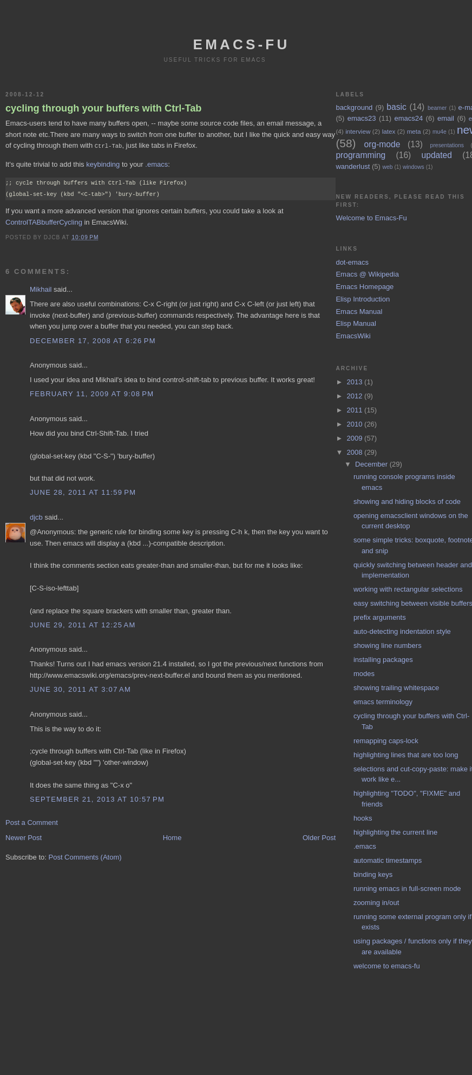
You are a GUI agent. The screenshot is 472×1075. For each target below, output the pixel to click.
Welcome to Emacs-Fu (371, 218)
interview (357, 131)
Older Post (319, 837)
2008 (356, 452)
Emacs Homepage (365, 287)
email (445, 118)
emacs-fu (241, 44)
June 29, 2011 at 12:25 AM (83, 624)
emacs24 (408, 118)
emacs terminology (382, 702)
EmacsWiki (353, 336)
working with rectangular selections (408, 589)
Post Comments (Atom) (85, 857)
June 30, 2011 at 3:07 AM (80, 689)
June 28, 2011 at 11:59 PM (83, 492)
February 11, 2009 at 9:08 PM (92, 393)
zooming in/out (376, 903)
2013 (356, 382)
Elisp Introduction (363, 299)
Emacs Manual (359, 311)
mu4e (439, 132)
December (372, 464)
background (354, 107)
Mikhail (40, 289)
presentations (447, 145)
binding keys (372, 874)
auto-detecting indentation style (402, 631)
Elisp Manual (356, 323)
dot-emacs (352, 262)
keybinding (103, 164)
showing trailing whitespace (396, 688)
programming (360, 155)
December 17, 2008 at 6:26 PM (93, 340)
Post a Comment (31, 822)
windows (413, 167)
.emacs (156, 164)
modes (364, 674)
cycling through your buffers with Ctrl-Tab (103, 108)
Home (172, 837)
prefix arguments (379, 617)
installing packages (383, 660)
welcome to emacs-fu (386, 966)
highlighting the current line (395, 832)
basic (396, 107)
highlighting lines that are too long (405, 755)
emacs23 (362, 118)
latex (389, 131)
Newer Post (23, 837)
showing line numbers (387, 645)
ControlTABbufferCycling (43, 222)
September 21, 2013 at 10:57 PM (97, 799)
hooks (362, 818)
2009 (356, 438)
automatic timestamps (387, 860)
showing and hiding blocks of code (407, 501)
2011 (356, 410)
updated (437, 155)
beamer (437, 108)
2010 (356, 424)
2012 (356, 396)
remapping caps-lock (385, 741)
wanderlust (353, 166)
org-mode (382, 144)
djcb (36, 517)
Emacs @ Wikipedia (367, 274)
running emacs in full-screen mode (407, 888)
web (387, 167)
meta (414, 131)
